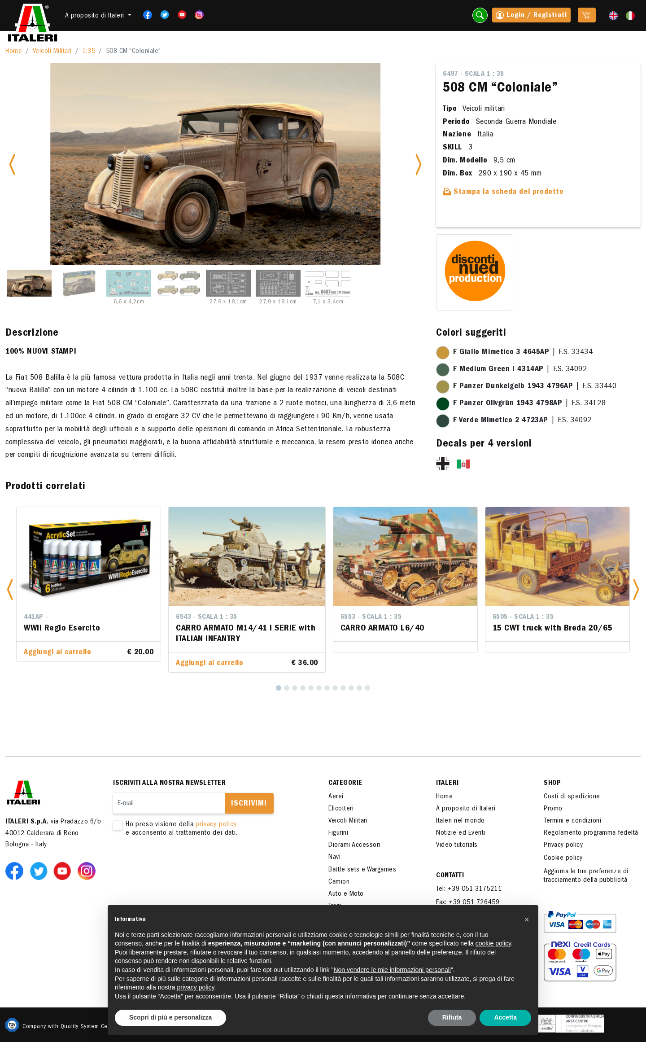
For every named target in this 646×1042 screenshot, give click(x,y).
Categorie (345, 783)
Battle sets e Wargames (362, 870)
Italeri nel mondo (460, 821)
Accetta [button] (505, 1017)
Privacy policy (563, 845)
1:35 (88, 51)
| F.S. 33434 (523, 353)
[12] (367, 688)
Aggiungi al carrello (57, 653)
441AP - (36, 617)
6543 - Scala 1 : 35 (206, 617)
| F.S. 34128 (529, 404)
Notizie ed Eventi (460, 833)
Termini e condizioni (572, 821)
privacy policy (216, 824)
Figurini (338, 833)
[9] (343, 688)
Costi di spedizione (572, 797)
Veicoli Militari (52, 51)
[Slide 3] (128, 283)
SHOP (552, 783)
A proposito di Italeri (465, 809)
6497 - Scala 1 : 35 (473, 74)
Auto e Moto (346, 894)
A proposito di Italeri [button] (96, 16)
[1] (278, 688)
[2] (286, 688)
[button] (9, 589)
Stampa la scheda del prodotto (503, 192)
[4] (303, 688)
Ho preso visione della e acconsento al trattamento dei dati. (207, 829)
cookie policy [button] (493, 943)
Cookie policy (563, 858)
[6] (319, 688)
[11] (359, 688)
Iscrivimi (249, 804)
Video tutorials (457, 845)
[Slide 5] (228, 283)
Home (13, 51)
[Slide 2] (79, 283)
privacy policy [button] (195, 987)
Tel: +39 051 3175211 (469, 889)
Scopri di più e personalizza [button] (170, 1017)
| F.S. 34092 (520, 370)
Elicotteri (341, 809)
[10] (351, 688)
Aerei (336, 797)
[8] (335, 688)
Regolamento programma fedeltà (591, 833)
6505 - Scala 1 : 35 (523, 617)
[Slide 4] (178, 283)
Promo (553, 809)
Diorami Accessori (354, 845)
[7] (327, 688)
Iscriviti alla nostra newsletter (169, 783)
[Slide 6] (278, 283)
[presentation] (181, 866)
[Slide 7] (328, 283)
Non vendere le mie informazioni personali (391, 969)
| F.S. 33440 (534, 387)
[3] (294, 688)
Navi (334, 857)
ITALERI (447, 783)
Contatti (450, 876)
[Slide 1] (29, 283)
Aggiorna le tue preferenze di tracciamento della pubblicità (586, 876)
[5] (311, 688)
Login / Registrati (531, 16)
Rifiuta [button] (452, 1017)
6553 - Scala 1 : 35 (371, 617)
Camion (338, 882)
